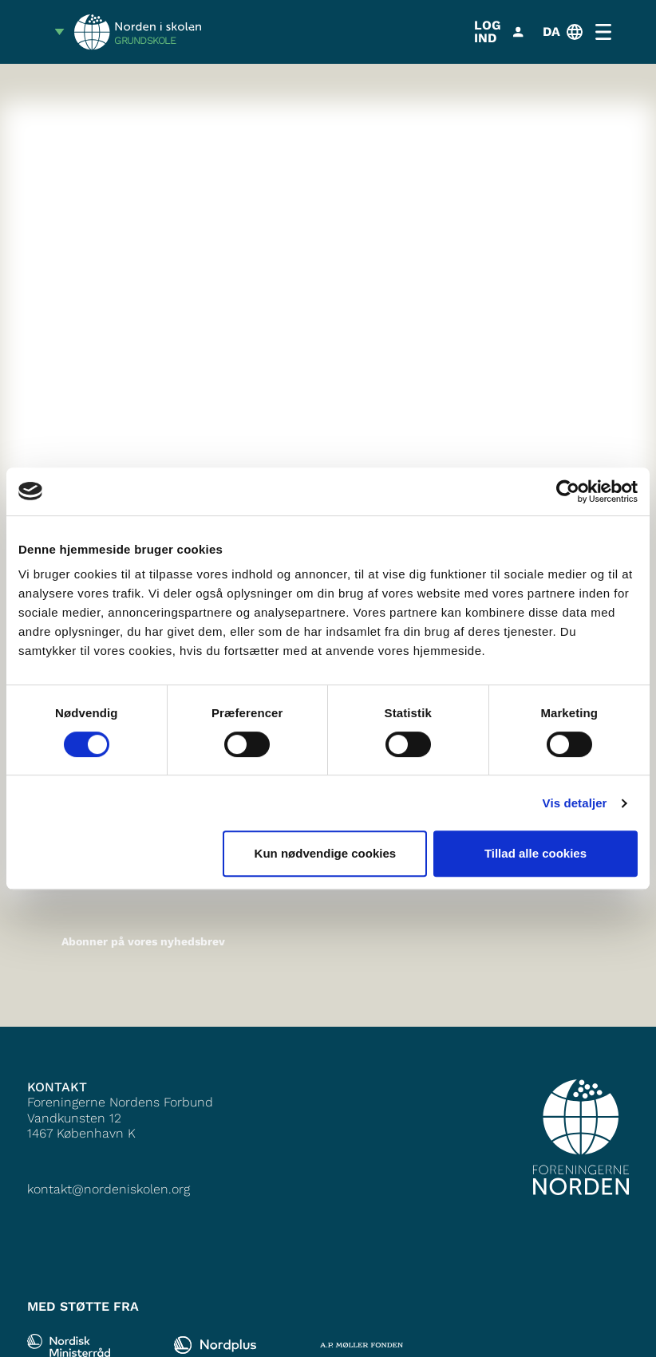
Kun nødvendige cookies (326, 853)
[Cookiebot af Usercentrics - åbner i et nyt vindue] (568, 491)
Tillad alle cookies (535, 853)
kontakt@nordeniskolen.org (108, 1189)
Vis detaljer (575, 803)
